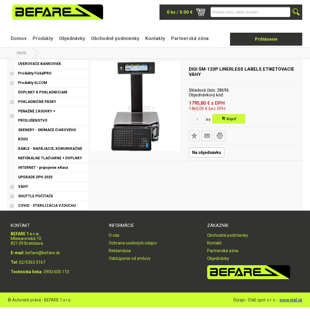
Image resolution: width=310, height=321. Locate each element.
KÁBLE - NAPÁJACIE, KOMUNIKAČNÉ (50, 149)
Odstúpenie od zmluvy (130, 258)
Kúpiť (229, 119)
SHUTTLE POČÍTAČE (35, 196)
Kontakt (214, 243)
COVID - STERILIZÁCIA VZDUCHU (47, 206)
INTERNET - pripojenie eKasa (43, 168)
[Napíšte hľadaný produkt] (250, 12)
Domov (19, 38)
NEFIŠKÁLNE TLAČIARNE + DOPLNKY (50, 158)
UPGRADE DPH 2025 (35, 177)
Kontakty (155, 38)
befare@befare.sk (42, 252)
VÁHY (23, 187)
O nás (114, 235)
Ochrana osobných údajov (133, 243)
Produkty (43, 38)
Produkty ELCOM (32, 83)
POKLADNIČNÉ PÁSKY (37, 102)
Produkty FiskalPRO (35, 73)
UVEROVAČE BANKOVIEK (39, 64)
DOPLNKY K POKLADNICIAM (42, 92)
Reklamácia (120, 250)
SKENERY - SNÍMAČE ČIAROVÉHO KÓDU (47, 134)
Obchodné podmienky (115, 38)
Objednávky (72, 38)
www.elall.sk (290, 300)
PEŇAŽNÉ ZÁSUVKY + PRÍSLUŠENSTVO (36, 116)
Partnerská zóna (190, 38)
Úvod (21, 53)
